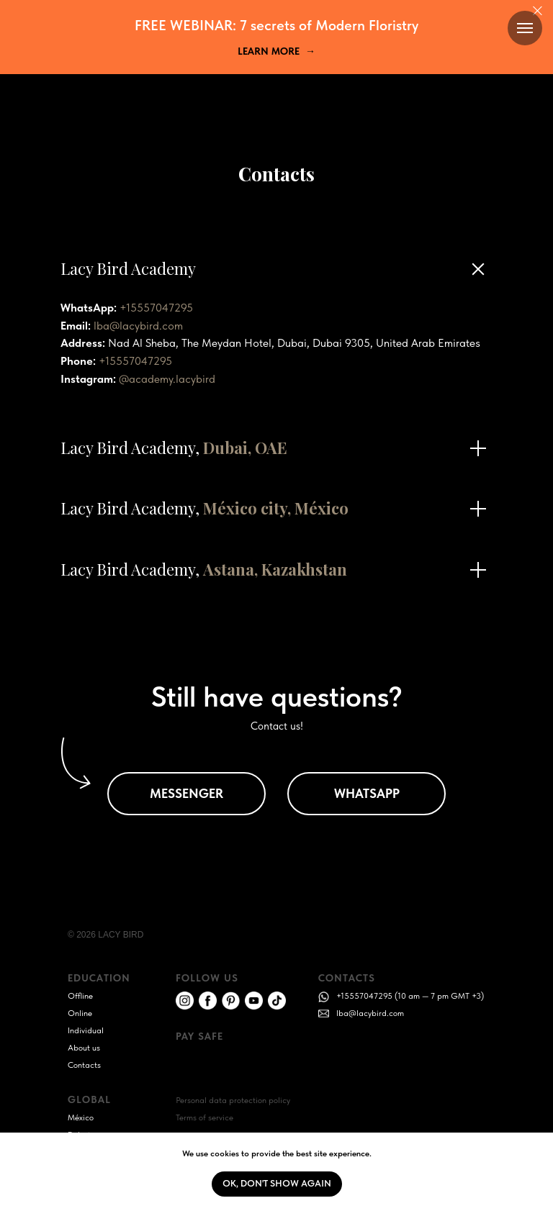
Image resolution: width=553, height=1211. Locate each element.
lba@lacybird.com (138, 325)
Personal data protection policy (233, 1100)
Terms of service (204, 1117)
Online (80, 1013)
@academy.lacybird (167, 379)
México (81, 1117)
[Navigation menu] (525, 28)
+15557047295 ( (366, 996)
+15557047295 (156, 307)
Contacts (84, 1065)
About (79, 1048)
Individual (86, 1030)
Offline (80, 996)
